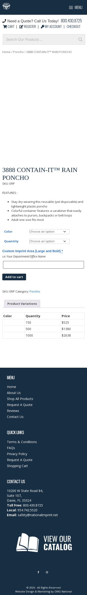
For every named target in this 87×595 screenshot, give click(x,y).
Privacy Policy (17, 454)
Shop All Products (20, 399)
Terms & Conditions (22, 442)
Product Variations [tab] (22, 304)
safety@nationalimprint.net (37, 515)
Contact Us (15, 416)
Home (6, 52)
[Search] (80, 39)
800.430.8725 (71, 21)
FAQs (11, 448)
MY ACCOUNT (51, 26)
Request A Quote (20, 405)
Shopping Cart (17, 466)
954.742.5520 (27, 510)
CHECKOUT (73, 26)
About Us (14, 393)
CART (9, 26)
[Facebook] (38, 572)
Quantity (11, 241)
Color (8, 231)
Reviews (13, 411)
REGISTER (28, 26)
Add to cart (14, 277)
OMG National (63, 591)
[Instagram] (47, 572)
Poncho (18, 52)
